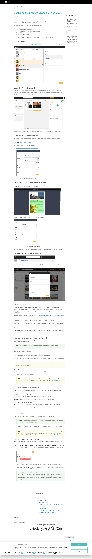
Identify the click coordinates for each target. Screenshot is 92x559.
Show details (61, 556)
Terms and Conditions (57, 543)
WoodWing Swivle (32, 545)
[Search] (71, 6)
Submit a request (69, 2)
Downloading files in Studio (72, 39)
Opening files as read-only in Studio (72, 24)
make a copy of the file (26, 142)
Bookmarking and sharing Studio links (71, 30)
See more (68, 46)
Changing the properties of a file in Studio (72, 32)
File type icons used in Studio (72, 44)
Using (21, 6)
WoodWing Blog (68, 542)
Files (24, 6)
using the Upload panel (35, 44)
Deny (79, 555)
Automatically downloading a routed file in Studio (72, 42)
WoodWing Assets (32, 543)
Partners (42, 543)
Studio (18, 6)
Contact (42, 542)
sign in (17, 522)
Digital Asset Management (22, 543)
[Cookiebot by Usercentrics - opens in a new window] (7, 557)
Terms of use (55, 545)
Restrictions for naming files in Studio (72, 27)
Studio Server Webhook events (45, 502)
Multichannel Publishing (21, 545)
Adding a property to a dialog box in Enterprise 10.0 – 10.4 (46, 434)
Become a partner (44, 545)
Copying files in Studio (71, 34)
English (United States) (82, 2)
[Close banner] (90, 547)
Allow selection (79, 552)
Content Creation (20, 542)
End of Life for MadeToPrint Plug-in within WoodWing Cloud (51, 504)
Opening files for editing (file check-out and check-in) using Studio (72, 20)
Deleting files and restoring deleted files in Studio (72, 37)
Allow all (79, 548)
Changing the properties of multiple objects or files (27, 94)
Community (63, 2)
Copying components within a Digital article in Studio (49, 510)
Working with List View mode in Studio (46, 512)
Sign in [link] (75, 2)
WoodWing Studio (32, 542)
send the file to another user (28, 141)
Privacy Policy (55, 542)
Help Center (14, 6)
